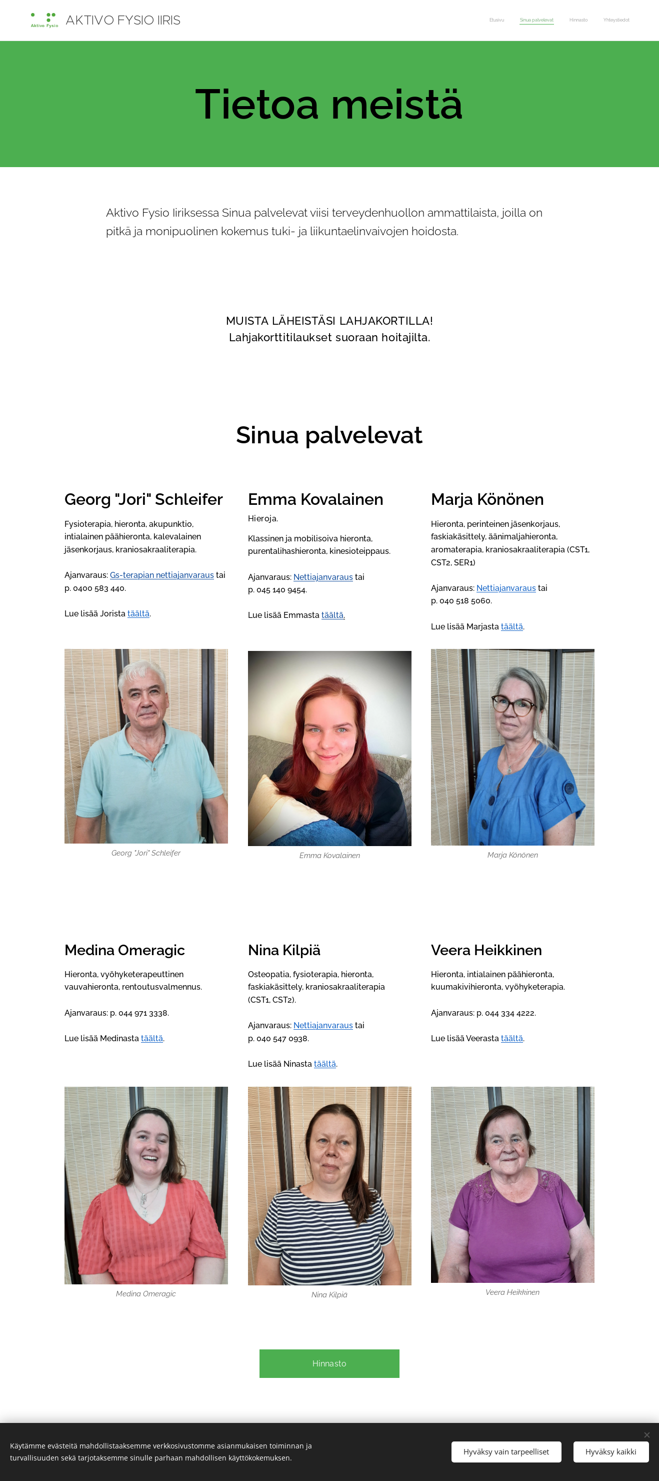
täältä (333, 615)
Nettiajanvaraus (323, 577)
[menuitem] (584, 20)
